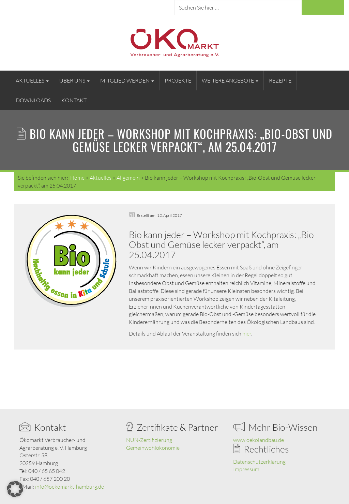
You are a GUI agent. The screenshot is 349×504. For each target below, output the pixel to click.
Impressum (246, 469)
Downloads (33, 100)
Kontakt (74, 100)
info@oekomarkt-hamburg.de (69, 486)
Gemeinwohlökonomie (153, 447)
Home (77, 177)
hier (246, 333)
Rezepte (280, 80)
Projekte (178, 80)
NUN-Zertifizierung (149, 439)
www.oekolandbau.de (258, 439)
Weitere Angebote (230, 80)
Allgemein (128, 177)
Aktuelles (32, 80)
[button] (15, 489)
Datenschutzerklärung (259, 461)
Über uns (74, 80)
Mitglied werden (127, 80)
